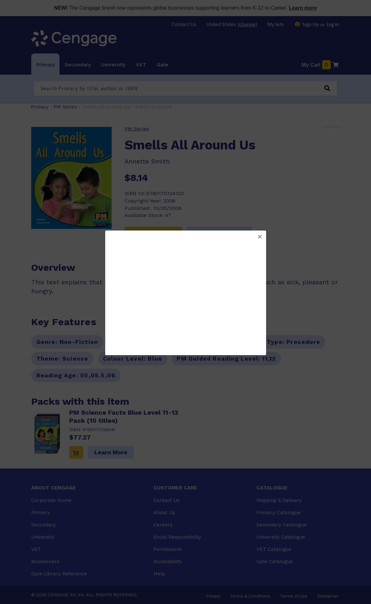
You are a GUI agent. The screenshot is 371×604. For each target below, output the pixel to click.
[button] (259, 237)
